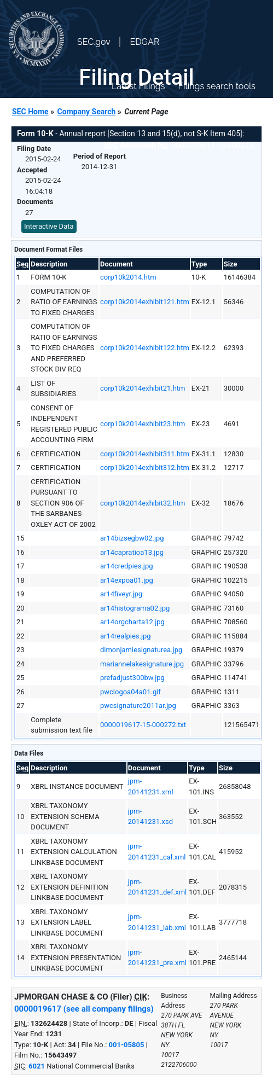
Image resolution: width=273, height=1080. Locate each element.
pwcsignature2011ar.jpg (138, 705)
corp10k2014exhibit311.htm (144, 454)
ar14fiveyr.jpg (121, 594)
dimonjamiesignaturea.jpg (141, 650)
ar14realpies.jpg (125, 636)
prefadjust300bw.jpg (132, 677)
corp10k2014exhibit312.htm (144, 467)
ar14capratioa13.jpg (132, 552)
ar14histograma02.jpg (135, 608)
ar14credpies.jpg (126, 566)
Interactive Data (49, 226)
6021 (36, 1066)
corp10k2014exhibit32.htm (142, 503)
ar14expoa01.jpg (126, 580)
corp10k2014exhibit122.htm (144, 348)
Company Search (86, 111)
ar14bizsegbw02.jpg (132, 538)
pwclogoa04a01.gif (130, 692)
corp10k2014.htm (128, 277)
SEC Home (30, 111)
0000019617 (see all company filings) (84, 1009)
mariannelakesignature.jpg (142, 664)
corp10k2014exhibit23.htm (142, 424)
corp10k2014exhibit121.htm (144, 302)
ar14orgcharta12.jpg (132, 622)
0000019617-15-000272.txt (143, 725)
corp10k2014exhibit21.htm (142, 388)
